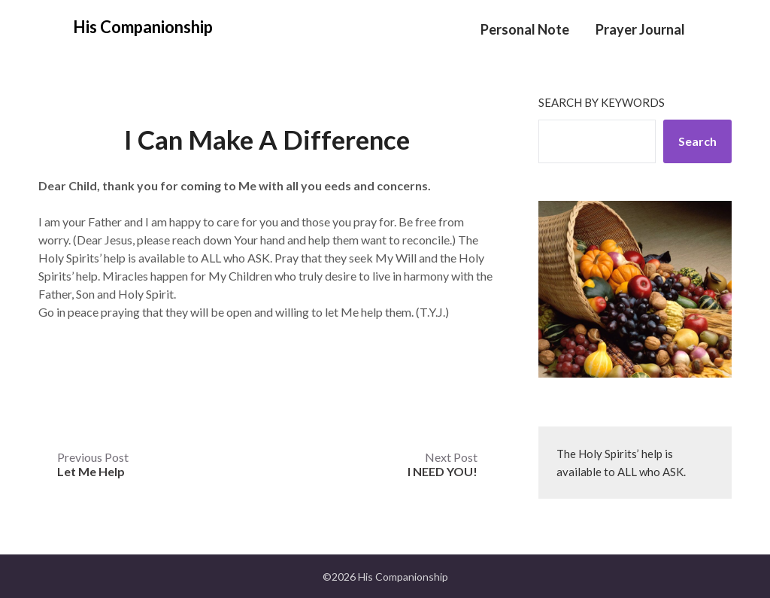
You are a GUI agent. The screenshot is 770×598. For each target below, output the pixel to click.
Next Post (442, 464)
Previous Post (93, 464)
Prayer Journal (640, 29)
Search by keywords (601, 102)
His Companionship (143, 27)
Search (697, 141)
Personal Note (524, 29)
